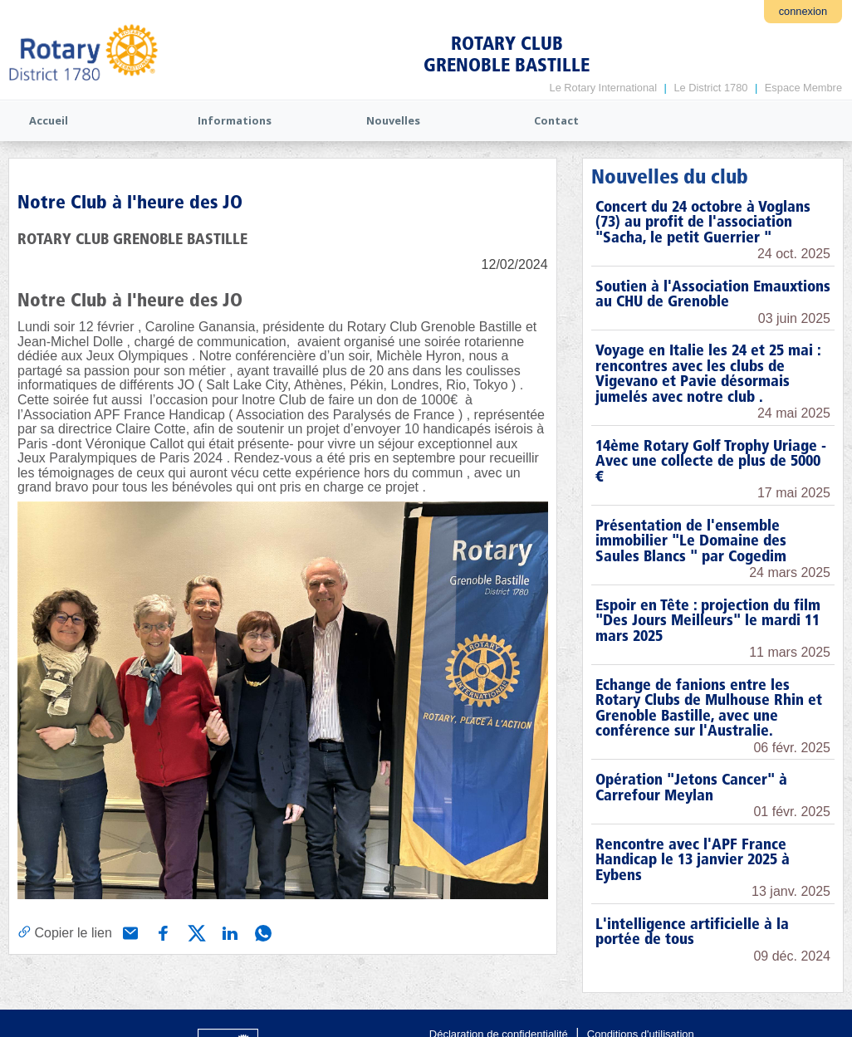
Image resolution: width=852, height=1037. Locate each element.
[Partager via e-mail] (128, 931)
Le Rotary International (603, 87)
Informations (235, 120)
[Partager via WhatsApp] (261, 931)
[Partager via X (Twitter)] (195, 931)
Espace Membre (803, 87)
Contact (556, 120)
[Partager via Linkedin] (228, 931)
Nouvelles (393, 120)
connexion (803, 11)
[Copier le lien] (64, 932)
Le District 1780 (710, 87)
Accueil (48, 120)
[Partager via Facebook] (162, 931)
